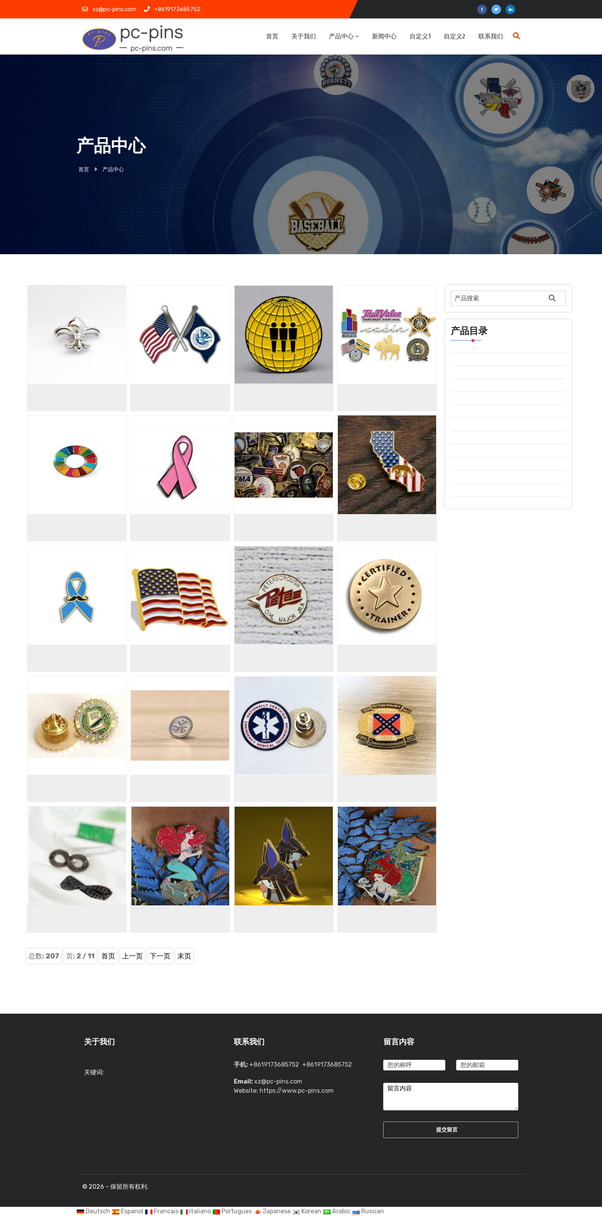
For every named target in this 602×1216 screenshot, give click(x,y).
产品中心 (344, 36)
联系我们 (490, 36)
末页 (184, 956)
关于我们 (303, 36)
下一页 (160, 956)
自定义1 (420, 36)
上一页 (132, 956)
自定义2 (454, 36)
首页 (272, 36)
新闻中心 (385, 36)
